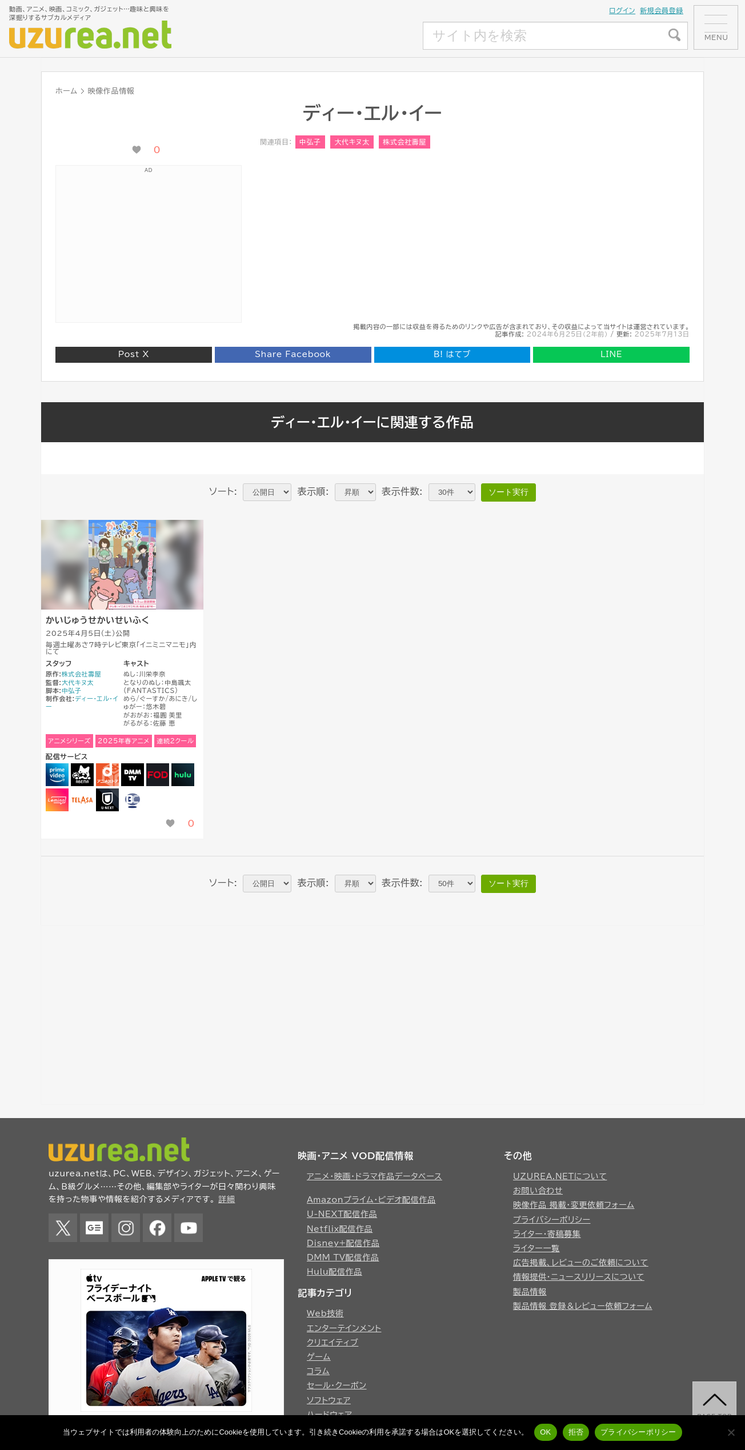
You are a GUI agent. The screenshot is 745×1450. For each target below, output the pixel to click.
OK (545, 1432)
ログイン (622, 10)
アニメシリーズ (69, 741)
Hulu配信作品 (334, 1272)
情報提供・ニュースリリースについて (578, 1277)
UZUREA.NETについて (560, 1176)
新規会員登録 (661, 10)
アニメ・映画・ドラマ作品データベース (374, 1176)
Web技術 (325, 1313)
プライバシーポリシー (552, 1220)
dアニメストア (107, 774)
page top (715, 1418)
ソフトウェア (329, 1400)
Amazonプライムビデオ (57, 774)
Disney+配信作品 (343, 1243)
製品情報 (530, 1292)
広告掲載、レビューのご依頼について (580, 1263)
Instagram (125, 1227)
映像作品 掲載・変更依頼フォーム (573, 1205)
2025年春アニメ (124, 741)
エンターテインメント (344, 1328)
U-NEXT (107, 799)
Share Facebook (293, 354)
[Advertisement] (337, 36)
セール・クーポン (337, 1385)
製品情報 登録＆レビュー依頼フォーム (582, 1306)
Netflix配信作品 (339, 1229)
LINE (611, 354)
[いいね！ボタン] (136, 150)
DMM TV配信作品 (343, 1257)
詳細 (226, 1199)
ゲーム (319, 1357)
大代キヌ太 (351, 141)
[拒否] (730, 1432)
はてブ (452, 354)
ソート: (223, 491)
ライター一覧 (536, 1248)
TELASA (82, 799)
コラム (318, 1371)
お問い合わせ (538, 1191)
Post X (133, 354)
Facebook (157, 1227)
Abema (82, 774)
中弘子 (310, 141)
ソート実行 (508, 491)
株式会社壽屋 (404, 141)
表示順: (313, 491)
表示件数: (402, 491)
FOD (157, 774)
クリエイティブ (332, 1343)
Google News (94, 1227)
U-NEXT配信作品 (342, 1214)
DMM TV (132, 774)
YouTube (188, 1227)
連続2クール (175, 741)
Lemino (57, 799)
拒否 (576, 1432)
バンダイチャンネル (132, 799)
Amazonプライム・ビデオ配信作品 (371, 1200)
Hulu (182, 774)
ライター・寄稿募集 (547, 1234)
